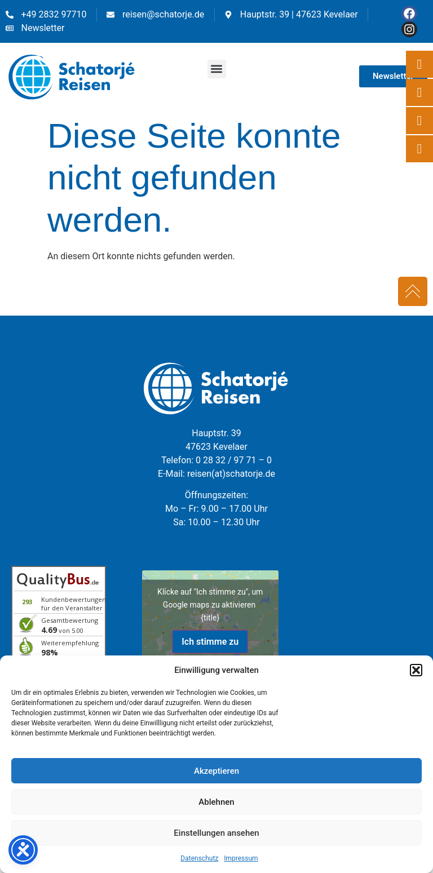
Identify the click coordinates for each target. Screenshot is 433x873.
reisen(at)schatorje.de (231, 473)
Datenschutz (199, 858)
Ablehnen (216, 802)
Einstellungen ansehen (216, 833)
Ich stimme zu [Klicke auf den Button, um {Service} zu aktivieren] (210, 641)
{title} (210, 617)
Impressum (241, 858)
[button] (416, 670)
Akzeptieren (216, 771)
